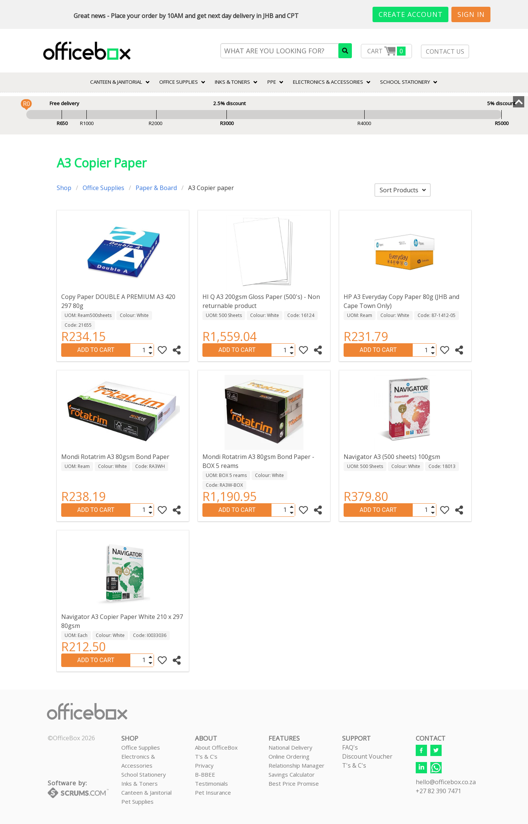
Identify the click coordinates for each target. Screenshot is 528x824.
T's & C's (206, 756)
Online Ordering (289, 756)
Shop (64, 188)
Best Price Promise (294, 783)
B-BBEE (205, 774)
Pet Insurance (213, 792)
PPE (271, 81)
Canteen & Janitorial (146, 792)
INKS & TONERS (232, 81)
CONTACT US (445, 51)
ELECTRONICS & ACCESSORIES (328, 81)
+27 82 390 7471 (438, 791)
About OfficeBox (216, 747)
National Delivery (290, 747)
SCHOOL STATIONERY (405, 81)
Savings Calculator (292, 774)
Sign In (471, 14)
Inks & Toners (139, 783)
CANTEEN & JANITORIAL (116, 81)
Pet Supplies (137, 801)
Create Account (411, 14)
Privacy (204, 765)
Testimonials (211, 783)
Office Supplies (178, 81)
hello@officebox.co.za (446, 782)
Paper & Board (156, 188)
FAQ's (350, 747)
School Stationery (143, 774)
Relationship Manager (296, 765)
